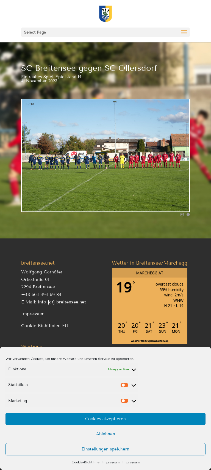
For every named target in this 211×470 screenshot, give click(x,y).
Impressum (111, 462)
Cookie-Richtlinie (85, 462)
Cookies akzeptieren (105, 418)
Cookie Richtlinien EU (44, 325)
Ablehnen (105, 433)
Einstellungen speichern (105, 449)
